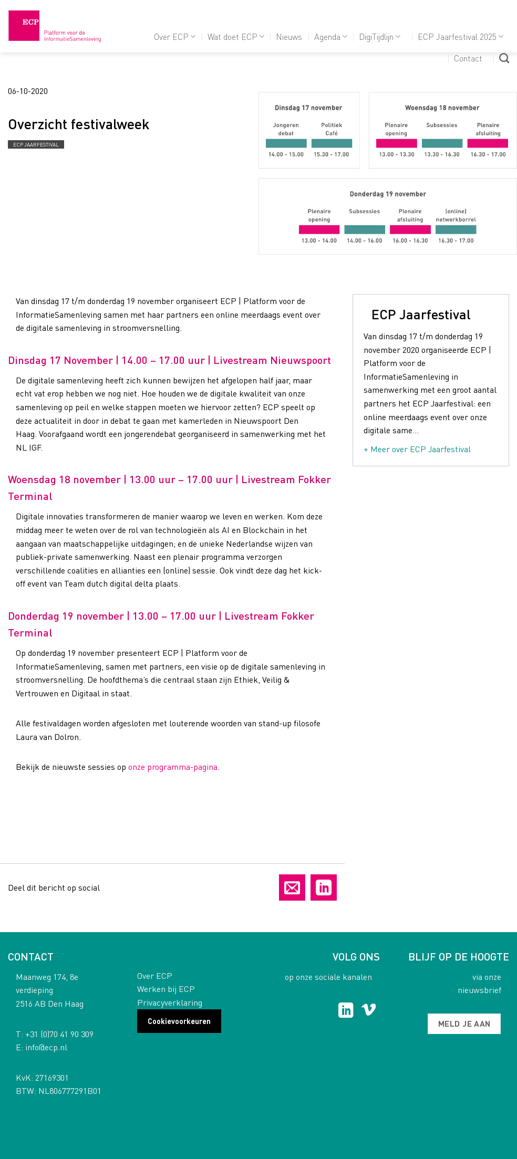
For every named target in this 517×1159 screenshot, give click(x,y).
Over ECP (174, 36)
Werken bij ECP (166, 988)
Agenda (330, 36)
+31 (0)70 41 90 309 (59, 1033)
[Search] (504, 58)
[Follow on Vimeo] (368, 1011)
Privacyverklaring (169, 1002)
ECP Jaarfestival (36, 144)
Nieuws (289, 36)
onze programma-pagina (173, 766)
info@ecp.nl (46, 1046)
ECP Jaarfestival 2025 (460, 36)
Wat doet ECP (236, 36)
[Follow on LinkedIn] (346, 1011)
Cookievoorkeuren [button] (179, 1021)
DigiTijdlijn (379, 36)
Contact (468, 58)
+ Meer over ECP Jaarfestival (417, 448)
